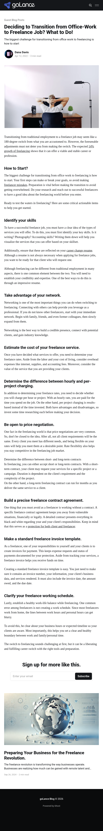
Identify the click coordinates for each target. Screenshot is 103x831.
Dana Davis (22, 52)
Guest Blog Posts (14, 20)
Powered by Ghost (51, 806)
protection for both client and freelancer (51, 526)
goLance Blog (47, 798)
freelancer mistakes (15, 185)
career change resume (79, 250)
